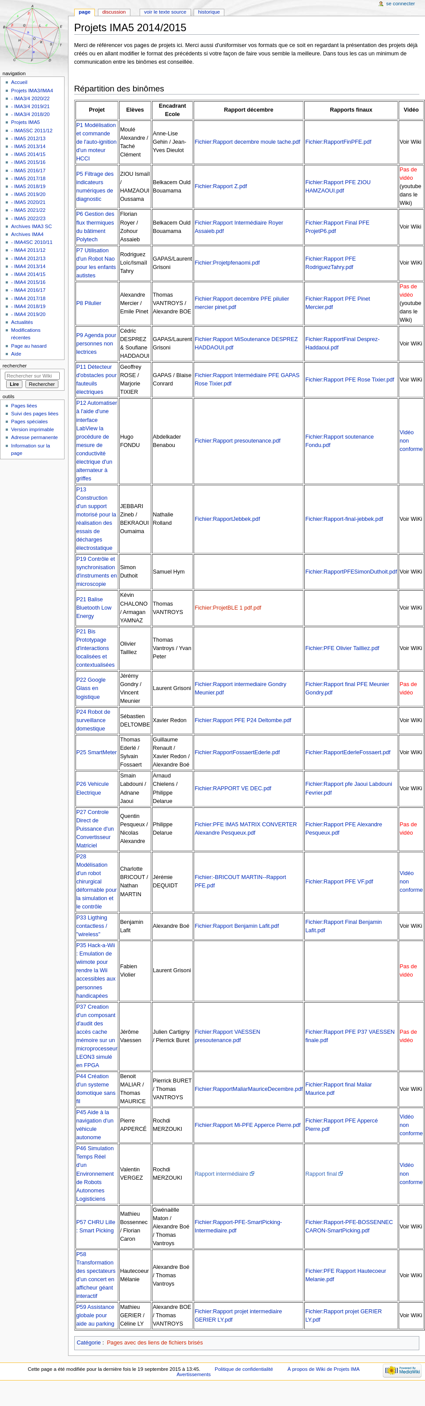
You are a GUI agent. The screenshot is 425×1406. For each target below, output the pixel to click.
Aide (16, 353)
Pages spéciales (29, 421)
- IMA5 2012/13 (28, 138)
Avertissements (193, 1374)
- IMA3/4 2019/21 (30, 106)
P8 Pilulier (88, 303)
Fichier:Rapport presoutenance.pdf (237, 441)
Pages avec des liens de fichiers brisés (155, 1343)
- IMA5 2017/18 (28, 178)
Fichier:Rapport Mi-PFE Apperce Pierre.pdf (247, 1125)
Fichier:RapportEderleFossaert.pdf (347, 752)
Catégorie (89, 1343)
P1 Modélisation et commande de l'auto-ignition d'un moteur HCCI (96, 142)
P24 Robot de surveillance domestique (93, 720)
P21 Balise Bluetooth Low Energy (94, 607)
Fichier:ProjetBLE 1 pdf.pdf (227, 608)
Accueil (19, 82)
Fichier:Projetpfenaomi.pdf (226, 263)
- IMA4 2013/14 (28, 266)
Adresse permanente (34, 437)
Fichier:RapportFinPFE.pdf (338, 142)
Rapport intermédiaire (221, 1174)
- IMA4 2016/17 (28, 290)
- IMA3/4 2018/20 (30, 114)
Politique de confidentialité (244, 1369)
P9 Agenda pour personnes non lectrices (96, 343)
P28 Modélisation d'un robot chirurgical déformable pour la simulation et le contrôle (96, 882)
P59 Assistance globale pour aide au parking (95, 1315)
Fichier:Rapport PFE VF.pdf (339, 882)
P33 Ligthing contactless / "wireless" (92, 926)
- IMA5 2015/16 (28, 162)
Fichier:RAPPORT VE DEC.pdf (232, 788)
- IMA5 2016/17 (28, 170)
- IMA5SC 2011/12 (31, 130)
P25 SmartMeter (96, 752)
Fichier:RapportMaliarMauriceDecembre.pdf (248, 1089)
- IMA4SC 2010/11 (31, 242)
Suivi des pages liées (34, 413)
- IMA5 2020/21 (28, 202)
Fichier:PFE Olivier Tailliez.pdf (342, 648)
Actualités (22, 322)
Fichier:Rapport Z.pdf (220, 186)
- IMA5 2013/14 (28, 146)
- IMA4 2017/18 (28, 298)
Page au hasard (29, 346)
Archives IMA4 (27, 234)
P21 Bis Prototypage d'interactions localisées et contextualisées (95, 648)
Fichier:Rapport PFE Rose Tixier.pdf (349, 380)
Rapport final (321, 1174)
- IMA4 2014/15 (28, 274)
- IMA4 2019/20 (28, 314)
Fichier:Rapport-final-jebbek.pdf (344, 519)
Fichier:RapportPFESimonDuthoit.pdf (351, 572)
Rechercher (15, 365)
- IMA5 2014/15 (28, 154)
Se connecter (400, 3)
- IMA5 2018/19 (28, 186)
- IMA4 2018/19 (28, 306)
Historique (209, 12)
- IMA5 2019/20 (28, 194)
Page (84, 12)
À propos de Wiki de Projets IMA (324, 1369)
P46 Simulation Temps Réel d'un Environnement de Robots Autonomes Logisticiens (95, 1173)
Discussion (114, 12)
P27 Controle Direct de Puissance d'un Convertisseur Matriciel (95, 829)
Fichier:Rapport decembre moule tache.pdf (247, 142)
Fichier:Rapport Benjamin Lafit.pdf (236, 926)
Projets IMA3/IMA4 (32, 90)
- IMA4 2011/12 (28, 250)
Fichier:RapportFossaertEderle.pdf (237, 752)
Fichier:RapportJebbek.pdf (227, 519)
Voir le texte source (165, 12)
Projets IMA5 (25, 122)
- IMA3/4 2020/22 (30, 98)
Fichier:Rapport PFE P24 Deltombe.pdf (242, 720)
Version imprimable (32, 429)
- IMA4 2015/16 (28, 282)
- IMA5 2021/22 (28, 210)
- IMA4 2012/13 (28, 258)
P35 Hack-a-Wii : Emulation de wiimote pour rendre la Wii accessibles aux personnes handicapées (96, 970)
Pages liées (24, 405)
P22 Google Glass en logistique (91, 688)
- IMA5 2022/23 (28, 218)
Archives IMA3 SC (31, 226)
